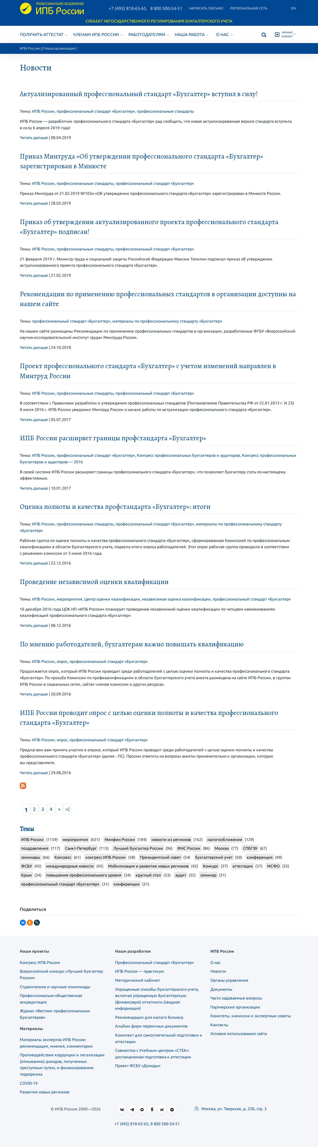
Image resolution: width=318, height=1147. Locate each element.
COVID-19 (29, 1083)
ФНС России (188, 848)
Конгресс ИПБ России (40, 962)
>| (67, 809)
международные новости (70, 866)
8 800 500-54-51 (166, 8)
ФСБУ (26, 866)
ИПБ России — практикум (139, 971)
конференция (260, 857)
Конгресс (62, 857)
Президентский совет (160, 857)
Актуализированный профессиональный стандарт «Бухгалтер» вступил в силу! (139, 94)
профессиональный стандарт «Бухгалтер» (96, 111)
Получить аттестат (43, 34)
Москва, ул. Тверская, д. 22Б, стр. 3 (231, 1108)
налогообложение (224, 839)
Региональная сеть (248, 8)
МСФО (273, 866)
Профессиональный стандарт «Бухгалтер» (154, 962)
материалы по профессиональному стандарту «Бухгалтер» (167, 321)
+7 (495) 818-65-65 (127, 8)
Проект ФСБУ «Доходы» (138, 1065)
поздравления (34, 848)
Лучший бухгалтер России (138, 848)
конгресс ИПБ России (106, 857)
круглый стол (148, 875)
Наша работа (192, 34)
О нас (224, 34)
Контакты (219, 1025)
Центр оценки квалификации (112, 599)
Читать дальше (34, 137)
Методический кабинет (137, 980)
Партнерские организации (235, 1007)
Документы (221, 989)
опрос (62, 661)
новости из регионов (171, 839)
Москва (222, 848)
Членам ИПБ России (98, 34)
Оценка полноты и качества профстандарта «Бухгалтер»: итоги (115, 506)
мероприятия (69, 599)
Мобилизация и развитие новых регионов (148, 866)
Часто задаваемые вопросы (236, 998)
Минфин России (120, 839)
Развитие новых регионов (44, 1092)
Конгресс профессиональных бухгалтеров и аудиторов (188, 455)
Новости (218, 971)
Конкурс (210, 866)
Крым (26, 875)
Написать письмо (206, 8)
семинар (208, 875)
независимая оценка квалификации (176, 599)
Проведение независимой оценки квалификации (94, 582)
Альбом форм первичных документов (151, 1026)
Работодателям (148, 34)
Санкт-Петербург (81, 848)
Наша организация (59, 48)
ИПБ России (30, 48)
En (293, 8)
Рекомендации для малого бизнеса (149, 1017)
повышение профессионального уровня (83, 875)
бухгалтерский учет (213, 857)
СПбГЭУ (250, 848)
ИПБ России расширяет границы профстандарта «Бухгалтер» (113, 438)
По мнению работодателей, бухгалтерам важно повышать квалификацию (132, 644)
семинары (30, 857)
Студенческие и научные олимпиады (55, 986)
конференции (127, 884)
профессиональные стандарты (165, 111)
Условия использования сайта (238, 1033)
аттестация (242, 866)
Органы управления (229, 980)
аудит (180, 875)
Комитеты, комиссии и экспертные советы (250, 1016)
